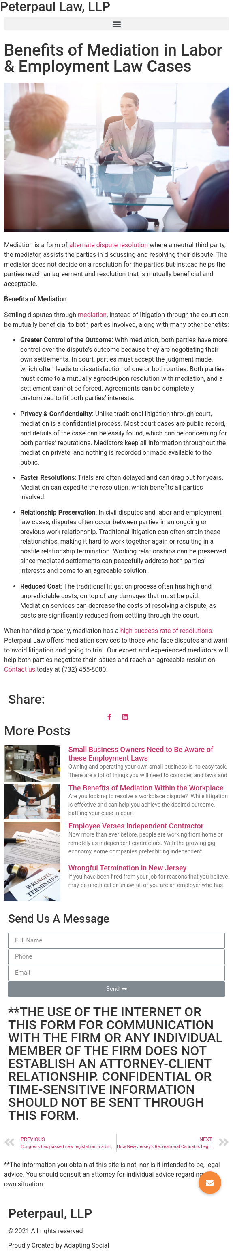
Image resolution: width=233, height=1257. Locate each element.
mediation (92, 315)
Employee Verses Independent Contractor (135, 826)
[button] (116, 23)
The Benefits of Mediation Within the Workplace (146, 788)
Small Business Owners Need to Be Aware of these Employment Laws (141, 754)
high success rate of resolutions (166, 631)
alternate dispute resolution (108, 245)
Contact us (19, 669)
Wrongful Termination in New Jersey (127, 868)
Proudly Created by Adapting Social (58, 1245)
